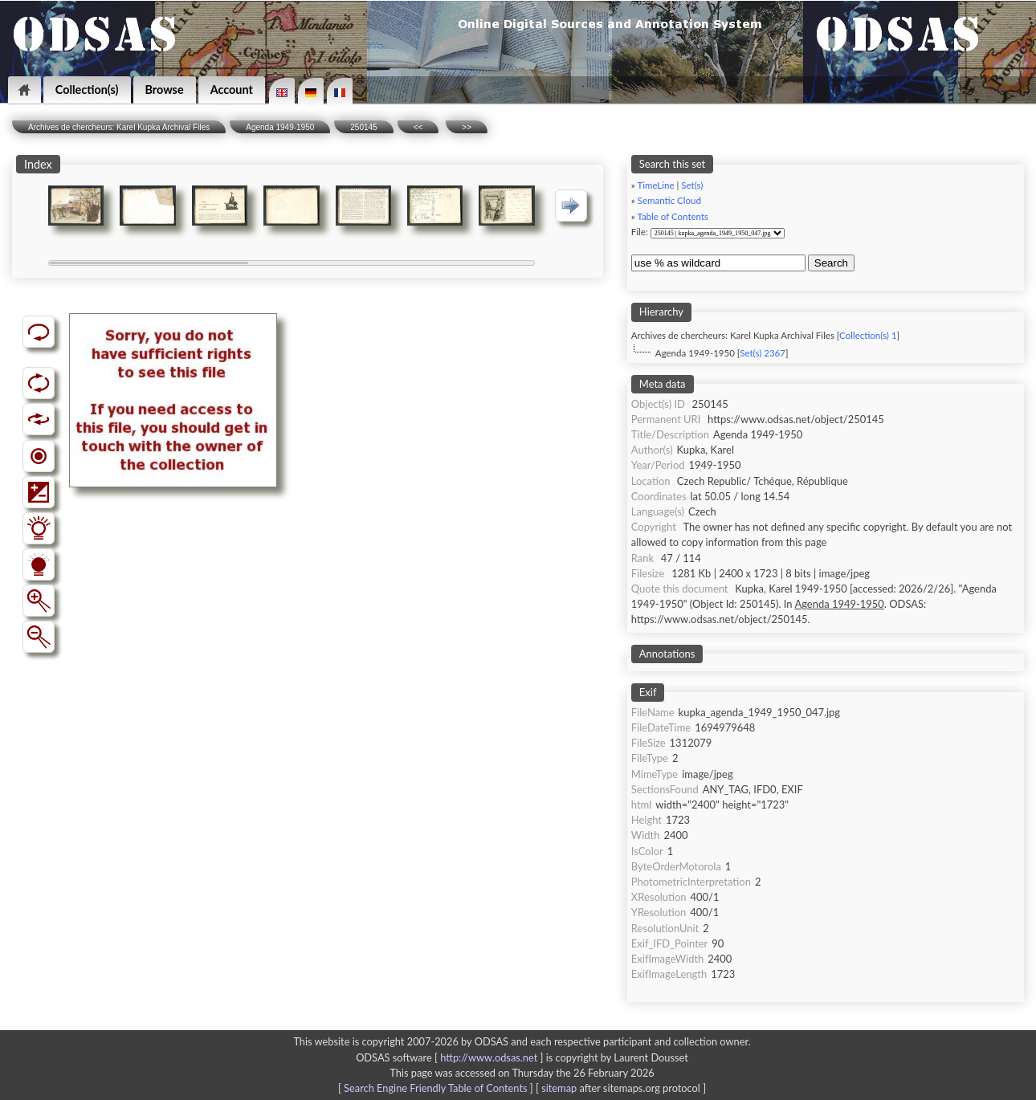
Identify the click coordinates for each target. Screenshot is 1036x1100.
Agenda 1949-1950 (280, 127)
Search (831, 263)
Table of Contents (672, 216)
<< (418, 127)
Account (231, 89)
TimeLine (655, 185)
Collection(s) (87, 89)
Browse (164, 89)
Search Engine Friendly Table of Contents (435, 1088)
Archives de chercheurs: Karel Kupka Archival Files (119, 127)
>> (466, 127)
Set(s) (692, 185)
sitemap (559, 1088)
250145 (363, 127)
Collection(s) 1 (867, 335)
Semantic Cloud (669, 200)
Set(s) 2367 (762, 353)
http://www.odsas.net (488, 1057)
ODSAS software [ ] (451, 1057)
